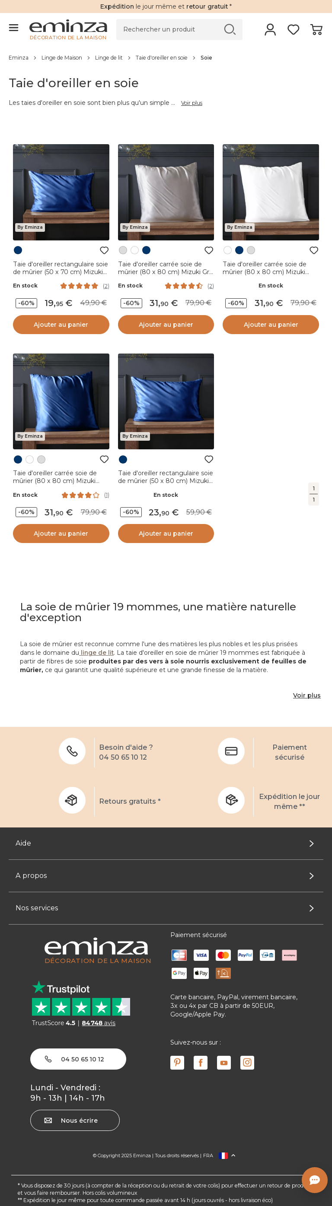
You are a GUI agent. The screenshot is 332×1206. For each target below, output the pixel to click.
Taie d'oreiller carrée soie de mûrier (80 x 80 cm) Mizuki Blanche (264, 272)
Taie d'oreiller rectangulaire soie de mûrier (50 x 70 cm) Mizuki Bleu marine (60, 272)
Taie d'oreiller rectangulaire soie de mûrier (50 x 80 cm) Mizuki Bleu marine (165, 481)
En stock (25, 285)
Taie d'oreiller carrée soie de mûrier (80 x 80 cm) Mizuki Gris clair (166, 272)
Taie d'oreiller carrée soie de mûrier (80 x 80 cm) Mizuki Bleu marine (55, 481)
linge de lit (96, 653)
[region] (166, 57)
